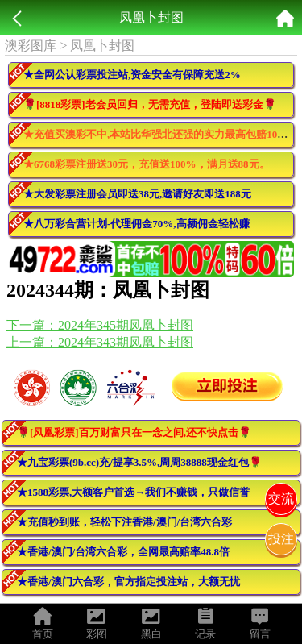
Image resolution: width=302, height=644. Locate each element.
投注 (281, 539)
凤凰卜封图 (102, 45)
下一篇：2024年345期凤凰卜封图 (99, 325)
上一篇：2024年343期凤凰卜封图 (99, 342)
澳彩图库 (30, 45)
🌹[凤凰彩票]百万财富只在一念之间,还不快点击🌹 (134, 432)
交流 (281, 498)
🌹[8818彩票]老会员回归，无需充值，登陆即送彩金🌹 (149, 104)
